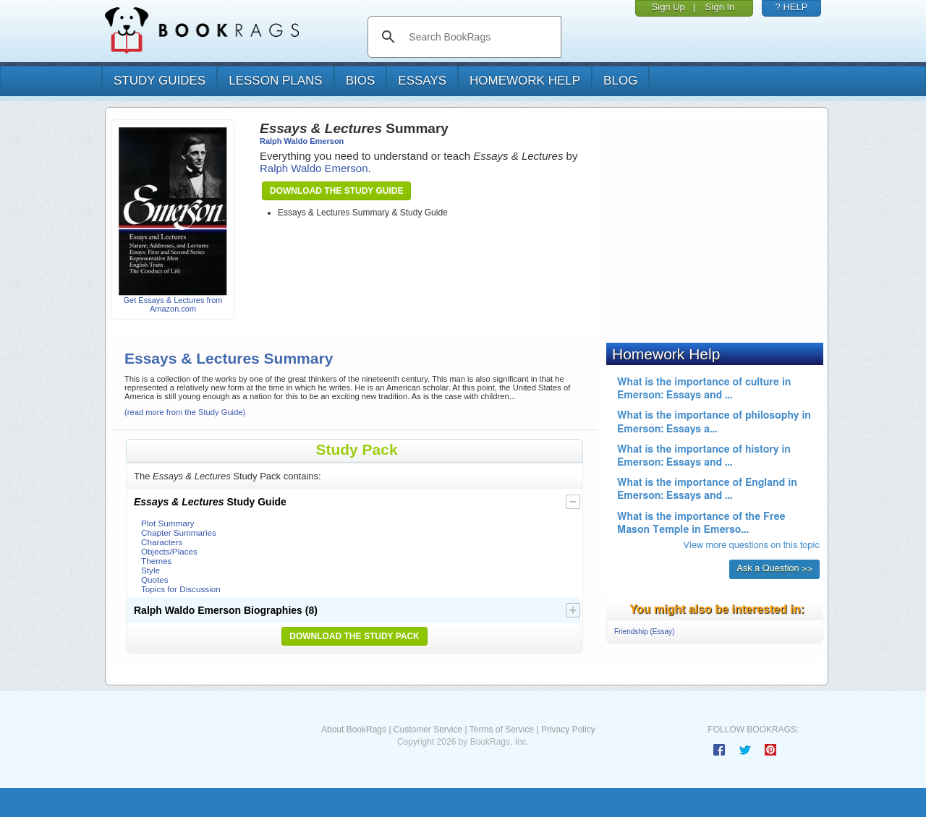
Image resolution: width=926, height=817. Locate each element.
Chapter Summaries (178, 532)
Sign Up (668, 6)
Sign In (719, 6)
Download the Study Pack (354, 636)
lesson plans (275, 80)
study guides (159, 80)
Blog (620, 80)
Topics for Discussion (181, 589)
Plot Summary (167, 523)
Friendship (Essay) (644, 632)
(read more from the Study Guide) (184, 412)
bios (360, 80)
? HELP (792, 6)
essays (422, 80)
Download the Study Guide (336, 191)
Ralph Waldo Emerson (302, 141)
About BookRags (353, 729)
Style (150, 570)
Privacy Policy (568, 729)
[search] (479, 37)
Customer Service (428, 729)
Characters (161, 542)
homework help (525, 80)
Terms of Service (502, 729)
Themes (156, 560)
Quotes (155, 579)
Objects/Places (169, 551)
